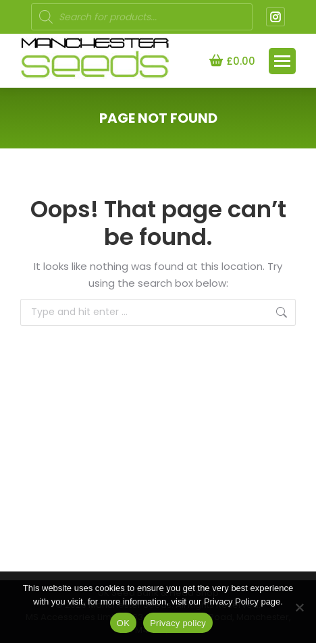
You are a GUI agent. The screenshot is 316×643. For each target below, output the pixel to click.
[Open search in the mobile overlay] (142, 16)
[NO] (299, 607)
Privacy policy (178, 623)
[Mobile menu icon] (282, 61)
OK (123, 623)
